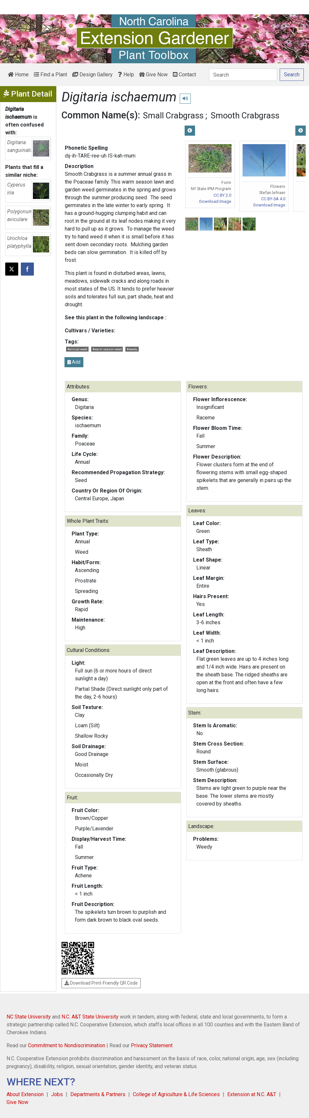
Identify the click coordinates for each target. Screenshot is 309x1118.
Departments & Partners (97, 1094)
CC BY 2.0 (222, 195)
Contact (184, 74)
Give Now (153, 74)
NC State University (29, 1017)
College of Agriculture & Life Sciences (176, 1094)
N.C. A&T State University (90, 1017)
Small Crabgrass (173, 115)
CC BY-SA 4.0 (273, 198)
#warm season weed (107, 349)
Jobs (57, 1094)
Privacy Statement (152, 1045)
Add (73, 362)
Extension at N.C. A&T (251, 1094)
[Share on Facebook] (27, 269)
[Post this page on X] (11, 269)
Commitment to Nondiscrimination (66, 1045)
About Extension (25, 1094)
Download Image (215, 201)
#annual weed (77, 349)
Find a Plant (50, 74)
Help (126, 74)
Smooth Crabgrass (245, 115)
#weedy (132, 349)
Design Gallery (92, 74)
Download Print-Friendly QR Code (101, 983)
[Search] (243, 74)
